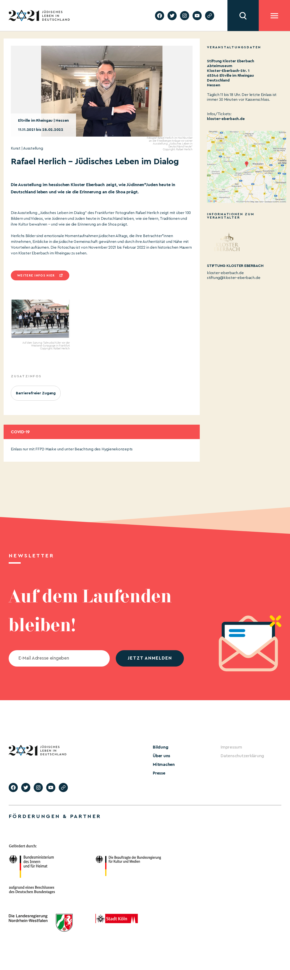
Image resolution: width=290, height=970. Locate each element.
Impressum (231, 747)
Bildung (160, 747)
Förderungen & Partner (55, 816)
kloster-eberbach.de (226, 119)
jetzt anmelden (150, 658)
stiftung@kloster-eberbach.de (233, 278)
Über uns (161, 756)
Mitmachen (164, 764)
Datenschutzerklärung (242, 756)
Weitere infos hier (36, 275)
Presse (159, 773)
